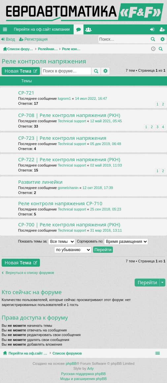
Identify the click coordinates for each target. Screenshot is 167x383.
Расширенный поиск (162, 39)
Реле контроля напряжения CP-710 (60, 203)
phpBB (71, 363)
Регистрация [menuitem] (163, 30)
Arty (90, 368)
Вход (10, 39)
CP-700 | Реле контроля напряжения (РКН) (69, 224)
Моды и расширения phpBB (83, 379)
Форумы (80, 30)
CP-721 (26, 93)
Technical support (72, 121)
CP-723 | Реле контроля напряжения (62, 138)
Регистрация (36, 39)
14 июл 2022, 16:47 (91, 98)
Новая (18, 71)
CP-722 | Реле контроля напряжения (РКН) (69, 159)
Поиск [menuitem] (161, 50)
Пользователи (89, 30)
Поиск (153, 39)
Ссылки (6, 30)
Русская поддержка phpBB (83, 374)
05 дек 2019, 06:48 (105, 144)
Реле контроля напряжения (44, 61)
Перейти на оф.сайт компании (42, 29)
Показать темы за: (46, 241)
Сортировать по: (112, 241)
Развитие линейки (40, 182)
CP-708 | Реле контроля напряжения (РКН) (69, 115)
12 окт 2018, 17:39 (98, 188)
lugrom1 (64, 98)
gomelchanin (68, 188)
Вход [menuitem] (153, 30)
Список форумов (82, 353)
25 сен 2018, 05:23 (105, 209)
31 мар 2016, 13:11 (106, 230)
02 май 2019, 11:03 (106, 165)
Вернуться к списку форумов (30, 273)
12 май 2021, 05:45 (106, 121)
